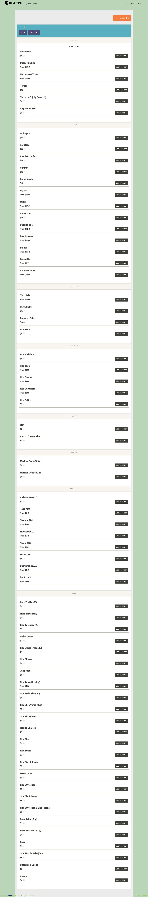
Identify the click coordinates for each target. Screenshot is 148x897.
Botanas (74, 40)
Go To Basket (121, 18)
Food (23, 32)
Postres (74, 416)
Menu (132, 4)
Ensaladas (74, 287)
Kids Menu (74, 346)
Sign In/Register (31, 4)
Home (125, 4)
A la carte (74, 489)
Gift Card (34, 32)
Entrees (74, 125)
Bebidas (74, 452)
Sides (74, 593)
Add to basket (121, 55)
